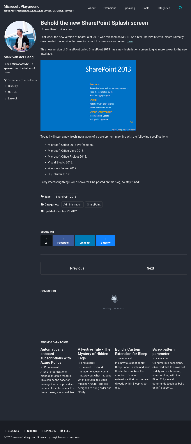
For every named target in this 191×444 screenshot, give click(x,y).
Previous (77, 265)
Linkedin (49, 428)
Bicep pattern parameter (164, 349)
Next (150, 265)
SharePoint (93, 205)
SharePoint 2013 (66, 197)
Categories (162, 8)
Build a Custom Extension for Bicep (131, 349)
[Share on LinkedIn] (85, 239)
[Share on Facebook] (64, 239)
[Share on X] (46, 239)
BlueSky (12, 428)
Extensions (109, 8)
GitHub (30, 428)
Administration (72, 205)
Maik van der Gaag (19, 57)
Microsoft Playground (40, 8)
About (91, 8)
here (142, 41)
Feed (66, 428)
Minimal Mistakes (71, 434)
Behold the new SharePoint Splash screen (94, 23)
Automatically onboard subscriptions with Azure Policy (55, 353)
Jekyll (55, 434)
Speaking (128, 8)
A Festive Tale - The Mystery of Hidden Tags (94, 351)
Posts (145, 8)
